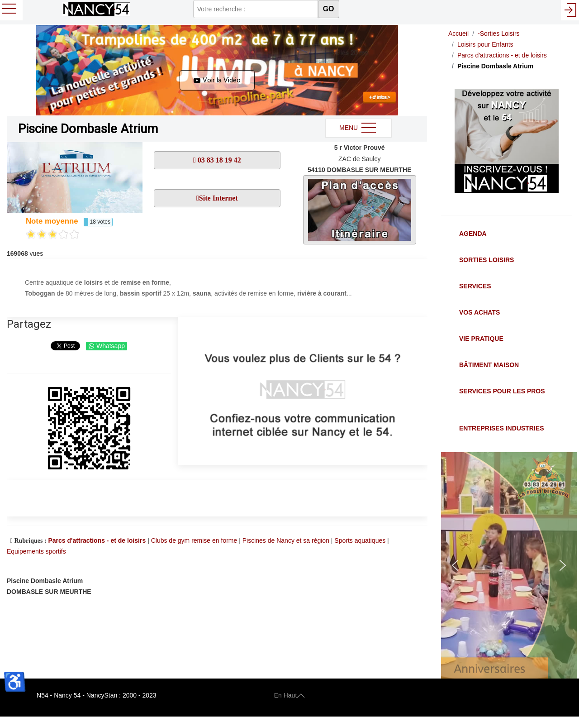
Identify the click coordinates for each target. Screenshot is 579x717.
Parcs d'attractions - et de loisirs (97, 540)
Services (475, 286)
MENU (358, 128)
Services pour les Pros (502, 391)
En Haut (289, 695)
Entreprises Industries (501, 428)
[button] (217, 70)
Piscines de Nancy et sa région (285, 540)
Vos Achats (479, 312)
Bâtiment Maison (489, 364)
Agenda (473, 233)
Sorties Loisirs (486, 259)
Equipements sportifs (36, 551)
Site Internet (218, 198)
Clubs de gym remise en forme (194, 540)
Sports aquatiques (359, 540)
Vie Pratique (481, 338)
